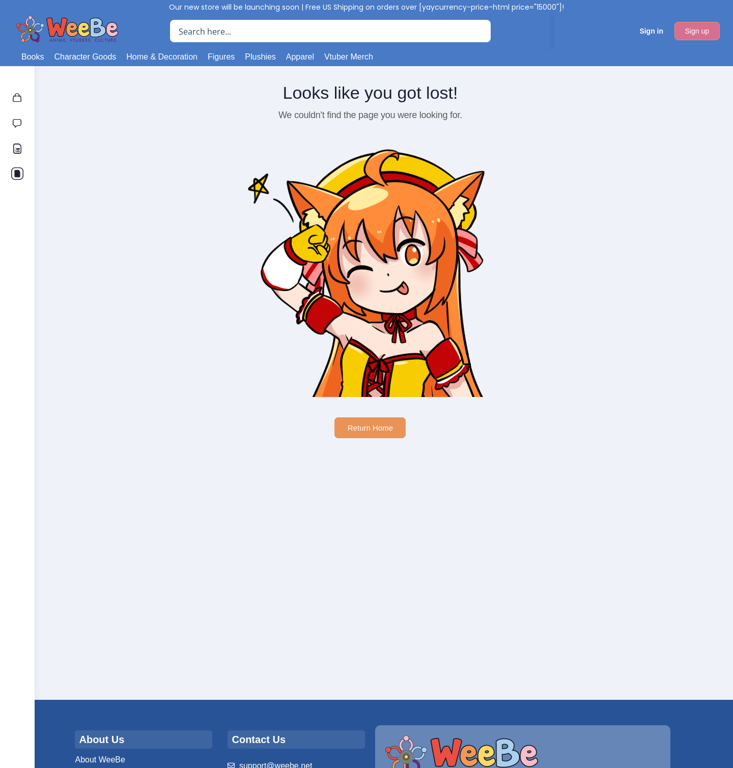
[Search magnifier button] (479, 31)
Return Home (383, 427)
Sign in (651, 31)
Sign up (697, 31)
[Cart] (617, 31)
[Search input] (323, 31)
